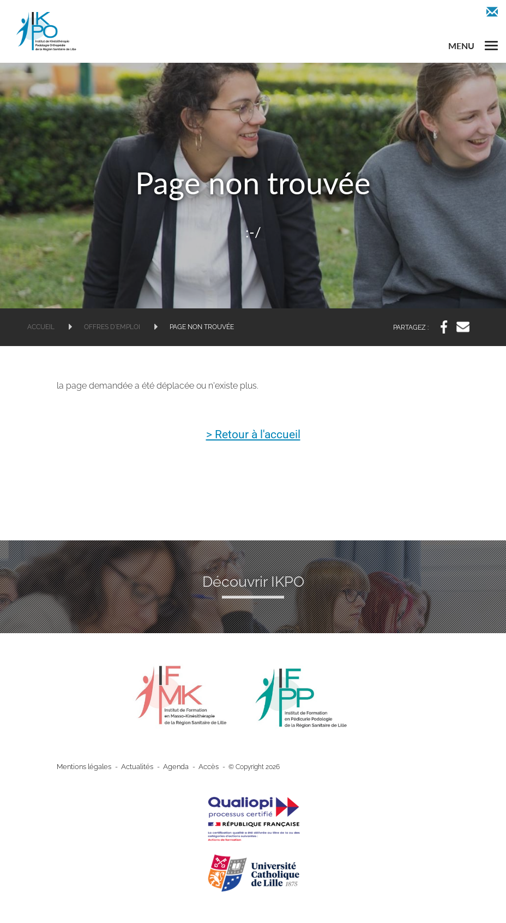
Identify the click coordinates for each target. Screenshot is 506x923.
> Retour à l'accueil (253, 435)
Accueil (41, 327)
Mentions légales (82, 767)
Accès (198, 767)
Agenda (167, 767)
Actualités (132, 767)
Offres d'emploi (112, 327)
